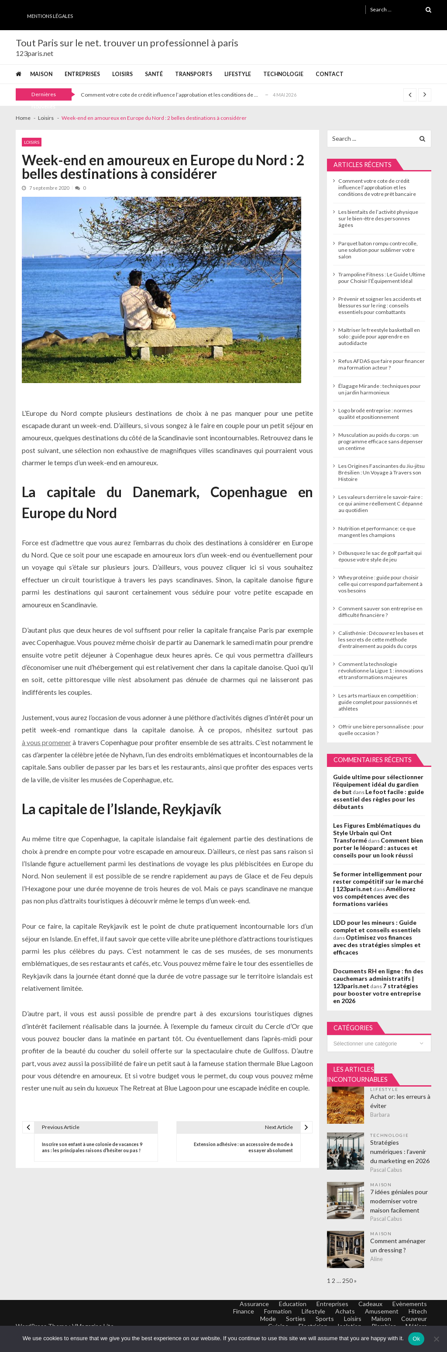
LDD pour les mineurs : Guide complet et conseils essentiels (377, 926)
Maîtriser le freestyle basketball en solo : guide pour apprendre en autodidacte (379, 336)
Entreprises (82, 74)
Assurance (254, 1303)
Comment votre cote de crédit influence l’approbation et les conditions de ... (169, 94)
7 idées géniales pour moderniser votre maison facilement (399, 1201)
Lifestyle (237, 74)
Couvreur (414, 1318)
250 (347, 1280)
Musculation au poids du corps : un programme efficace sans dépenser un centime (380, 441)
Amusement (382, 1311)
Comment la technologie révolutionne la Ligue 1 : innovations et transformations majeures (380, 670)
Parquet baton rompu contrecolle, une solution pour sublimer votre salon (378, 250)
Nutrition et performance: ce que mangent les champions (377, 531)
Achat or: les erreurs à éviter (400, 1101)
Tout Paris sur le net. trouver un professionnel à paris (127, 43)
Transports (193, 74)
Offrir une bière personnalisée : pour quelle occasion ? (381, 729)
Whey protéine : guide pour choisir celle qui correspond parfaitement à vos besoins (380, 584)
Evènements (409, 1303)
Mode (268, 1318)
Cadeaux (370, 1303)
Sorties (296, 1318)
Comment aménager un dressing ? (398, 1245)
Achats (345, 1311)
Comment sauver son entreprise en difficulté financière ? (380, 611)
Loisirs (122, 74)
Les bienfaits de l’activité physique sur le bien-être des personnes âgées (378, 218)
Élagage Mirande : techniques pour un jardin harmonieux (379, 389)
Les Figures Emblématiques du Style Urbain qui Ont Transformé (376, 833)
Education (292, 1303)
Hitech (418, 1311)
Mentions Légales (50, 16)
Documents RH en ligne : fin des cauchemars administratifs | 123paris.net (378, 978)
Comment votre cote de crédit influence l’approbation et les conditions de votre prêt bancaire (377, 187)
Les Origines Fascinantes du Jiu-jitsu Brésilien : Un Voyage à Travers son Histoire (381, 472)
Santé (154, 74)
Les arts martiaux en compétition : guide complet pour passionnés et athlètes (378, 702)
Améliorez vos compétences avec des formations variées (374, 896)
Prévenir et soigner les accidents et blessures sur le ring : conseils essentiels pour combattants (379, 305)
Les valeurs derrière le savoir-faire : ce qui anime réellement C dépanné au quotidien (380, 503)
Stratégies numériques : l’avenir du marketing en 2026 (400, 1151)
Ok (416, 1338)
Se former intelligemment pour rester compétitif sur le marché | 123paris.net (378, 881)
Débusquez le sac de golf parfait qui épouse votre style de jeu (380, 556)
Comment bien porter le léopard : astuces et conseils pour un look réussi (378, 847)
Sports (325, 1318)
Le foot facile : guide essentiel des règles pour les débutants (378, 799)
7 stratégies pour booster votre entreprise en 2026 (377, 993)
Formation (278, 1311)
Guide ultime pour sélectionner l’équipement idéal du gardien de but (378, 784)
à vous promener (46, 742)
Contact (330, 74)
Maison (41, 74)
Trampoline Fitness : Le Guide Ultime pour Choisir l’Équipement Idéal (381, 277)
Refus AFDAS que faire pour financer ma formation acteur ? (381, 364)
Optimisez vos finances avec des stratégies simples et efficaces (377, 945)
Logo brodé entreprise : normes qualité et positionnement (375, 413)
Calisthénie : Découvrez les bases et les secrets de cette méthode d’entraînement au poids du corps (380, 639)
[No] (436, 1339)
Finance (243, 1311)
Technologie (283, 74)
